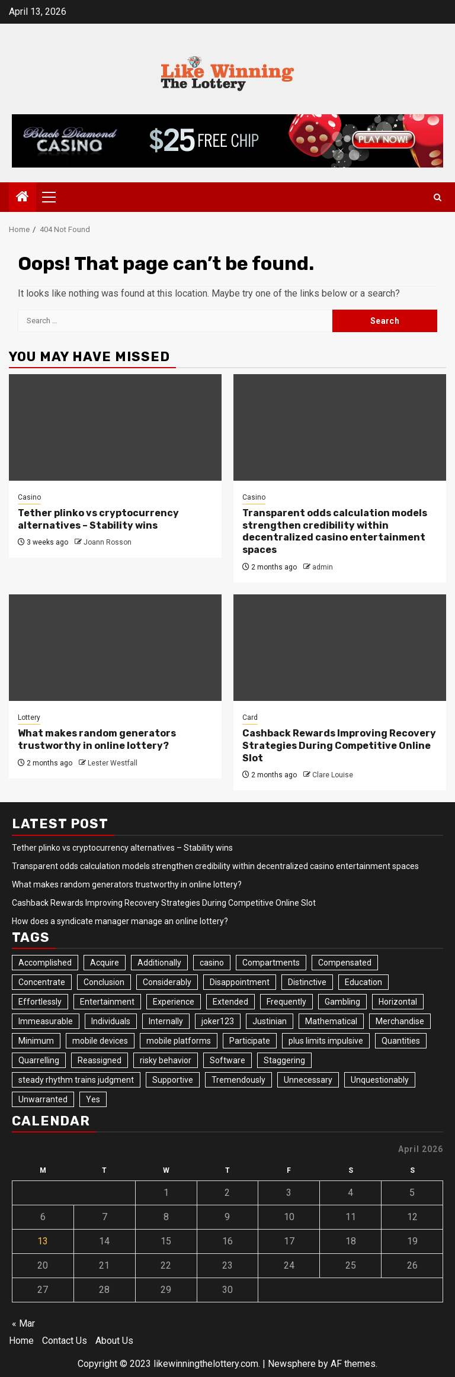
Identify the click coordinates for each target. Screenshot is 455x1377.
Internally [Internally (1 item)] (166, 1021)
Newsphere (292, 1363)
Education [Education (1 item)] (363, 982)
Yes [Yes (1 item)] (93, 1099)
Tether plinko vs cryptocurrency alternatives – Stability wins (98, 519)
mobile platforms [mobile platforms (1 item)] (178, 1040)
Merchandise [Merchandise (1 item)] (400, 1021)
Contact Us (64, 1340)
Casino (29, 497)
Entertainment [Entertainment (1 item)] (107, 1001)
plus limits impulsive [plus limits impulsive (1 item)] (326, 1040)
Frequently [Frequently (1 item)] (286, 1001)
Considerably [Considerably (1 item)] (167, 982)
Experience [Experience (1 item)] (173, 1001)
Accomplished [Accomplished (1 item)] (45, 962)
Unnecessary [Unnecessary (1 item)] (308, 1080)
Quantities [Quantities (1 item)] (401, 1040)
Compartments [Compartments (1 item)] (271, 962)
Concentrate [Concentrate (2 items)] (41, 982)
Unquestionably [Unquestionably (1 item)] (380, 1080)
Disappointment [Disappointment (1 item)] (240, 982)
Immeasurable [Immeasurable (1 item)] (45, 1021)
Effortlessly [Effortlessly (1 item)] (40, 1001)
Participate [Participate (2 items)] (249, 1040)
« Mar (23, 1323)
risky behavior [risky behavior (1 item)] (165, 1060)
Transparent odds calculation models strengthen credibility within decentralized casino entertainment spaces (334, 531)
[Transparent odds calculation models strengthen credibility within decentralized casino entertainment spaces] (339, 427)
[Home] (22, 197)
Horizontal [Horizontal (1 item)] (398, 1001)
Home (21, 1340)
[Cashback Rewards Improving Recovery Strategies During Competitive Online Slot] (339, 647)
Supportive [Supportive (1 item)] (172, 1080)
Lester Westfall (112, 763)
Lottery (29, 717)
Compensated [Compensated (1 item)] (344, 962)
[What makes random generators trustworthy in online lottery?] (115, 647)
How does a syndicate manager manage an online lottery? (120, 921)
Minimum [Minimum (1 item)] (36, 1040)
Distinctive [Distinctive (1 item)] (307, 982)
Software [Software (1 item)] (227, 1060)
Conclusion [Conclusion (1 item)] (104, 982)
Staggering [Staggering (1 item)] (284, 1060)
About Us (114, 1340)
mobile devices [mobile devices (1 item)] (100, 1040)
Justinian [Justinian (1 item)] (269, 1021)
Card (250, 717)
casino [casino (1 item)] (212, 962)
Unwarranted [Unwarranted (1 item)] (43, 1099)
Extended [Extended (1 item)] (230, 1001)
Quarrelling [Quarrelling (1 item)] (38, 1060)
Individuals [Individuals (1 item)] (110, 1021)
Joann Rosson (108, 542)
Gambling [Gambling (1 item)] (342, 1001)
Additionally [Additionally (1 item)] (159, 962)
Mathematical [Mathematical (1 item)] (331, 1021)
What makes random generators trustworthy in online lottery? (97, 739)
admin (322, 567)
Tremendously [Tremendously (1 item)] (238, 1080)
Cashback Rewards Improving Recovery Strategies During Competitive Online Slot (339, 746)
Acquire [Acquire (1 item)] (104, 962)
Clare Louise (332, 775)
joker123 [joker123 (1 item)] (217, 1021)
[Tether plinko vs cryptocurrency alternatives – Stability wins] (115, 427)
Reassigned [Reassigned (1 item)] (99, 1060)
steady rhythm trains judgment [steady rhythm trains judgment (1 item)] (76, 1080)
